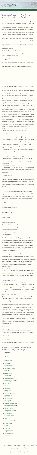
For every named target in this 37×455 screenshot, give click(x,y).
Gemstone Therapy (8, 386)
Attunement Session (8, 365)
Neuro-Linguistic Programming (11, 405)
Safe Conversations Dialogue (10, 420)
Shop (24, 447)
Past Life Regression (9, 411)
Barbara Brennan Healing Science (11, 366)
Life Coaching (7, 396)
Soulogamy (7, 425)
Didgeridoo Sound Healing (10, 378)
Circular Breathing (8, 373)
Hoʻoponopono (7, 388)
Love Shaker (18, 447)
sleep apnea (15, 207)
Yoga (6, 436)
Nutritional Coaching (9, 408)
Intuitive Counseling (9, 395)
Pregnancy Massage (8, 413)
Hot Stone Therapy (8, 390)
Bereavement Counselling (10, 368)
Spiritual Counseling (9, 430)
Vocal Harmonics (8, 435)
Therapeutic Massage (9, 433)
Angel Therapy (7, 361)
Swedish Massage (8, 431)
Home (4, 445)
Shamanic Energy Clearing (10, 421)
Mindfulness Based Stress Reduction (12, 403)
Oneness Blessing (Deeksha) (10, 410)
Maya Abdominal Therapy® (10, 401)
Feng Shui (6, 385)
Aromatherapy (7, 363)
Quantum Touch (8, 416)
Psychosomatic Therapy (9, 415)
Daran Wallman (7, 352)
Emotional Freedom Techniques (11, 380)
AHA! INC (21, 62)
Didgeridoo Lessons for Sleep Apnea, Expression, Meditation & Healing (19, 376)
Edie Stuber (9, 445)
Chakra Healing (8, 371)
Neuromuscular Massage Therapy (11, 406)
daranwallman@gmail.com (23, 338)
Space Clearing (7, 428)
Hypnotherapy (7, 391)
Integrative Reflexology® (10, 393)
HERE (6, 59)
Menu (18, 10)
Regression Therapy (8, 360)
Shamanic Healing (8, 423)
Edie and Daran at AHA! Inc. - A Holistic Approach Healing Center (18, 5)
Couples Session (8, 375)
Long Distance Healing (9, 398)
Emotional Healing (8, 381)
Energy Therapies (8, 383)
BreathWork (7, 370)
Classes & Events (25, 445)
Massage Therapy (8, 400)
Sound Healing (7, 426)
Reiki (6, 418)
